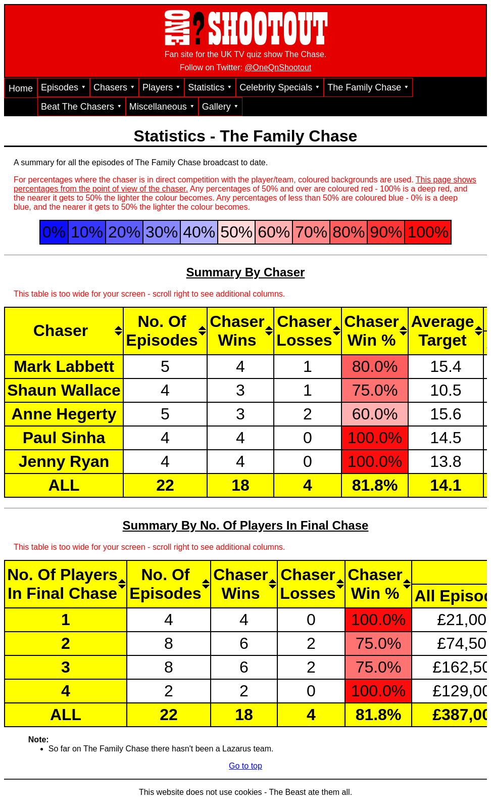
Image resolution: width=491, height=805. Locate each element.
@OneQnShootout (277, 67)
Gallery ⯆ (220, 107)
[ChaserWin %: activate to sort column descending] (374, 330)
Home (21, 88)
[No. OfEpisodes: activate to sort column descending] (165, 330)
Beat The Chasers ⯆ (81, 107)
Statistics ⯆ (210, 87)
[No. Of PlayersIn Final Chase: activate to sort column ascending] (65, 583)
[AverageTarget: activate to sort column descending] (445, 330)
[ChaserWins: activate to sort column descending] (240, 330)
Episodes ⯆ (63, 87)
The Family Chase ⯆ (368, 87)
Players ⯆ (161, 87)
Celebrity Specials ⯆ (279, 87)
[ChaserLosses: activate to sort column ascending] (307, 330)
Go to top (245, 766)
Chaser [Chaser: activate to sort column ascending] (60, 330)
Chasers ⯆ (114, 87)
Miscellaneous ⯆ (162, 107)
